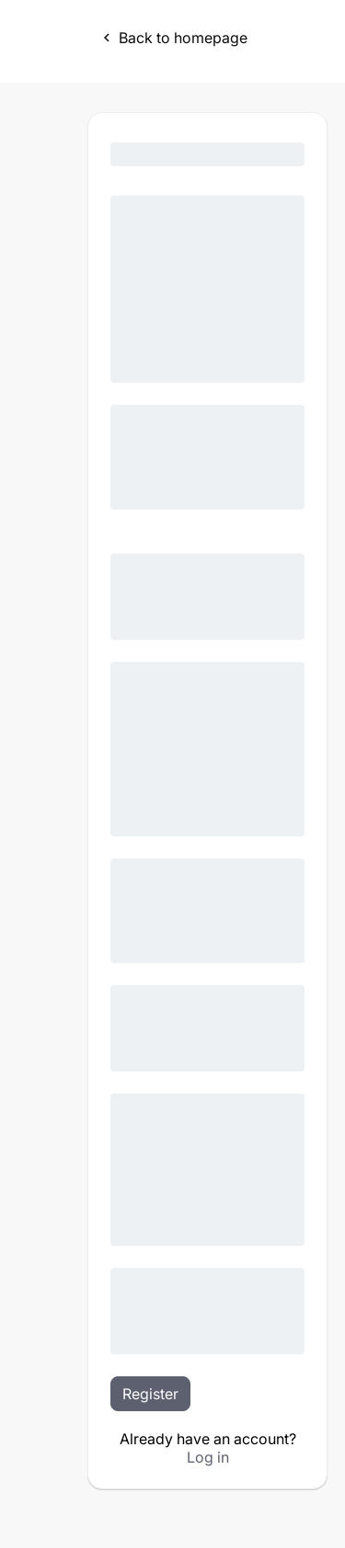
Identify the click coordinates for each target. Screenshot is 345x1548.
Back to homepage (172, 37)
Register (150, 1394)
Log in (208, 1457)
